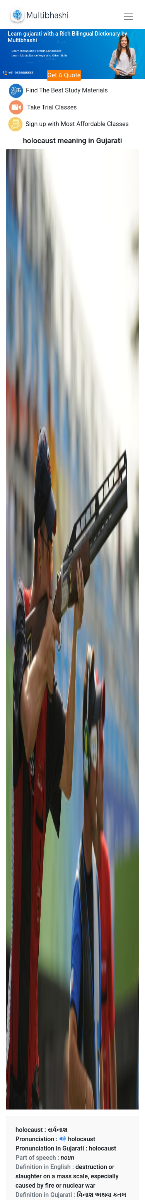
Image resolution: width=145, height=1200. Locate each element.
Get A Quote (64, 75)
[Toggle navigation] (128, 16)
